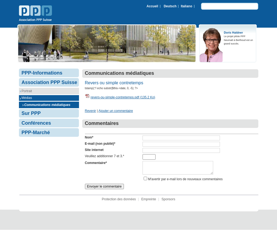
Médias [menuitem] (27, 98)
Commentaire (96, 163)
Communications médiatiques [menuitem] (47, 105)
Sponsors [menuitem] (168, 201)
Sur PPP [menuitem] (31, 113)
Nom (89, 137)
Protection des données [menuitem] (119, 201)
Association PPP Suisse (35, 13)
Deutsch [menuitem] (170, 6)
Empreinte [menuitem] (148, 201)
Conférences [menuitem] (36, 123)
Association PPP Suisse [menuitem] (49, 82)
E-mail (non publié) (100, 144)
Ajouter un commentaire (115, 111)
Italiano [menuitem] (186, 6)
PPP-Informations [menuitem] (42, 73)
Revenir (90, 111)
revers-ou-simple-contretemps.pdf (123, 97)
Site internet (94, 150)
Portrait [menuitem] (27, 91)
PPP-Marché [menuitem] (36, 132)
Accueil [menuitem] (152, 6)
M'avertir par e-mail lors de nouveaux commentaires (185, 181)
